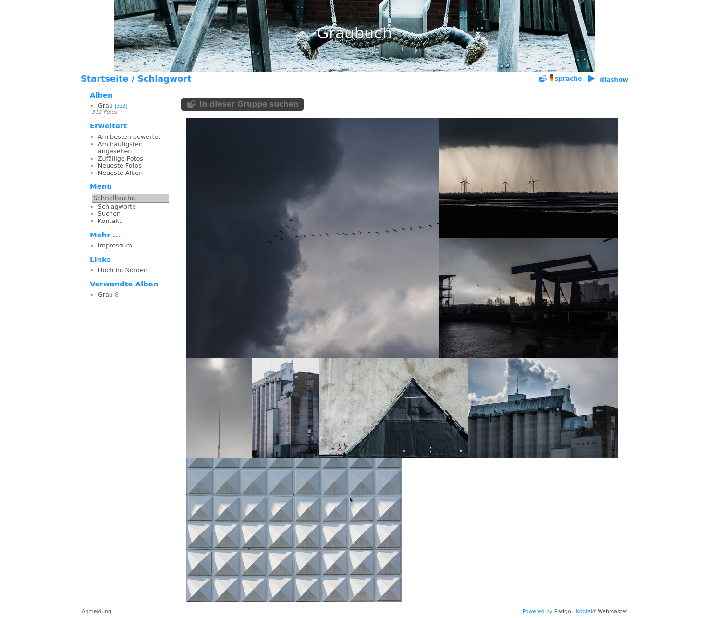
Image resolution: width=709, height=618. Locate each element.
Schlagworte (117, 206)
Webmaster (612, 611)
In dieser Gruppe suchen (249, 104)
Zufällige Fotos (120, 158)
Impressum (115, 245)
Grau (105, 105)
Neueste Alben (120, 172)
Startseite (105, 79)
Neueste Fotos (120, 165)
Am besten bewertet (129, 136)
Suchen (109, 213)
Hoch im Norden (122, 269)
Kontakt (110, 220)
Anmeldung (96, 611)
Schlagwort (164, 79)
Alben (101, 95)
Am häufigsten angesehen (120, 147)
